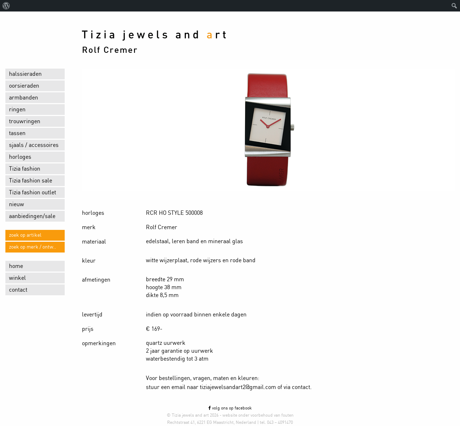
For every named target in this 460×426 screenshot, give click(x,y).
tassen (17, 133)
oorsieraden (24, 86)
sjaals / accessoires (34, 145)
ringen (17, 109)
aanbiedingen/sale (32, 216)
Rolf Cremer (110, 50)
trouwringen (24, 121)
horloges (20, 157)
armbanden (23, 98)
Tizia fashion (24, 169)
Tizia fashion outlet (32, 192)
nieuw (16, 204)
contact (18, 290)
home (16, 266)
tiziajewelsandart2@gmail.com (238, 387)
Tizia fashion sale (30, 181)
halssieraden (25, 74)
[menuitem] (6, 5)
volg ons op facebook (230, 408)
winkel (17, 278)
